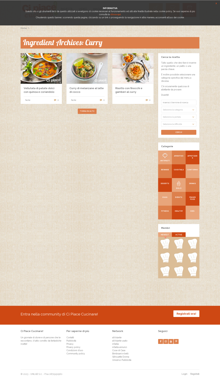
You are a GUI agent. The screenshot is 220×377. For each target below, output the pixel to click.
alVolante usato (119, 338)
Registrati (194, 371)
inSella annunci (119, 345)
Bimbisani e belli (120, 351)
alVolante (116, 335)
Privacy (69, 341)
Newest (165, 235)
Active (178, 235)
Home (24, 28)
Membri (165, 228)
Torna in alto (87, 111)
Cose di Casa (118, 348)
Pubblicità (71, 338)
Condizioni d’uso (74, 348)
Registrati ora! (186, 313)
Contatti (70, 335)
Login (184, 371)
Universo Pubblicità (121, 357)
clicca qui (115, 14)
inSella (115, 341)
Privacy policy (73, 345)
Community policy (75, 351)
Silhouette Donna (120, 354)
